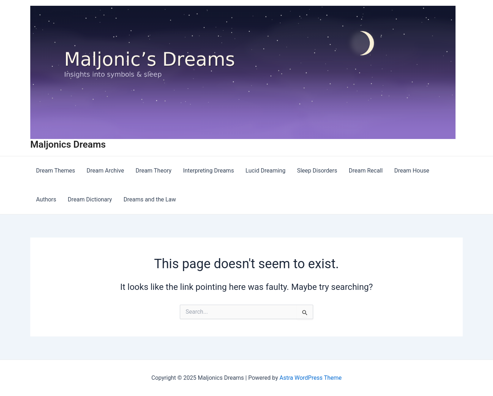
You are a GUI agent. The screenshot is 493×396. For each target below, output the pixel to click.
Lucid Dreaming (265, 170)
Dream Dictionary (90, 199)
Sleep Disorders (317, 170)
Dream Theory (154, 170)
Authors (46, 199)
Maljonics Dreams (68, 144)
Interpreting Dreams (208, 170)
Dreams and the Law (150, 199)
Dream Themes (55, 170)
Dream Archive (105, 170)
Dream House (411, 170)
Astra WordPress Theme (311, 377)
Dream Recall (366, 170)
